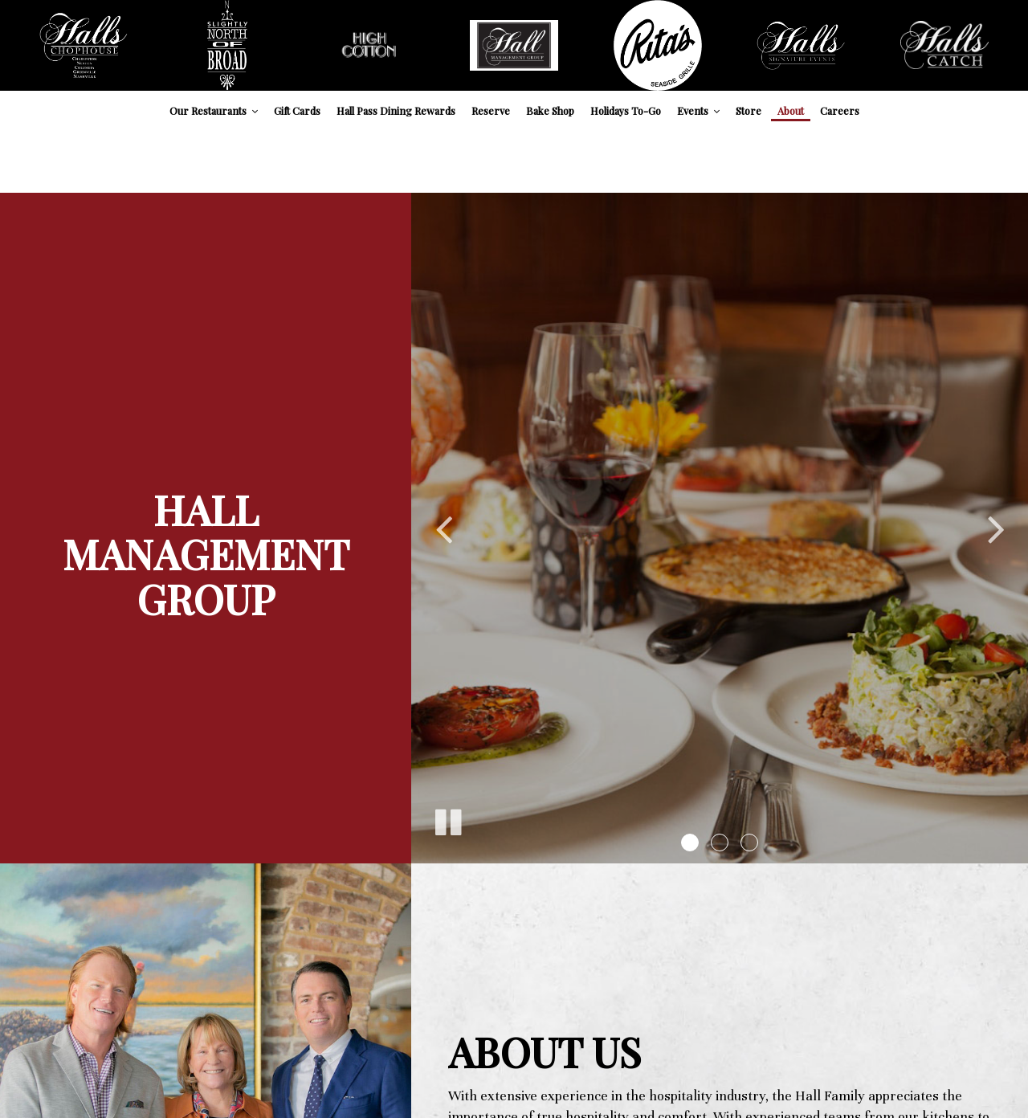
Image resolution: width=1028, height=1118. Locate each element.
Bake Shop (550, 110)
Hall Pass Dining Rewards (396, 110)
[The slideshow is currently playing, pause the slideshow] (447, 819)
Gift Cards (297, 110)
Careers (839, 110)
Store (748, 110)
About (790, 110)
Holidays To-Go (625, 110)
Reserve (490, 110)
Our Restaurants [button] (213, 110)
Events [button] (698, 110)
